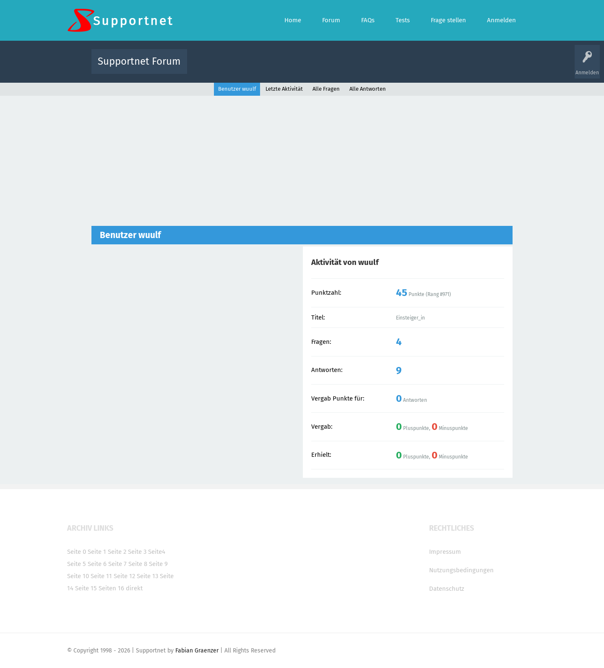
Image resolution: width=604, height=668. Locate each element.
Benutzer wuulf (237, 89)
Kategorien (377, 67)
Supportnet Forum (139, 61)
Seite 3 (137, 551)
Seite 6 (97, 564)
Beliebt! (278, 67)
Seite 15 (86, 588)
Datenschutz (446, 588)
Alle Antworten (367, 89)
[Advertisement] (302, 158)
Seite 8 (137, 564)
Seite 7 (117, 564)
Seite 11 (101, 576)
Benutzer (407, 67)
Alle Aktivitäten (210, 67)
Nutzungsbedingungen (461, 570)
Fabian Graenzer (197, 650)
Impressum (445, 551)
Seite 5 (76, 564)
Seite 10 (78, 576)
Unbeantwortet (313, 67)
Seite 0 (76, 551)
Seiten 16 (111, 588)
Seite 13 (147, 576)
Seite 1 (97, 551)
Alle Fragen (249, 67)
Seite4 (156, 551)
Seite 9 (158, 564)
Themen (347, 67)
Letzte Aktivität (284, 89)
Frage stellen (439, 67)
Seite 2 (117, 551)
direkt (134, 588)
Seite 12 (124, 576)
